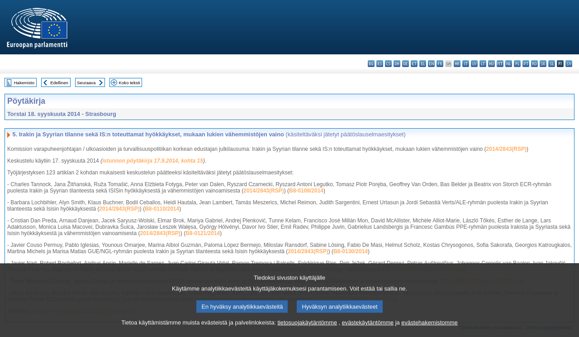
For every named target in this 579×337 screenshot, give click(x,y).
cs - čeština (388, 63)
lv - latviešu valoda (474, 63)
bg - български (371, 63)
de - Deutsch (405, 63)
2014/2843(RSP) (506, 149)
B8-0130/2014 (350, 251)
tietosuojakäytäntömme (307, 326)
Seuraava (86, 82)
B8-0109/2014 (306, 191)
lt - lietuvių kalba (482, 63)
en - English (431, 63)
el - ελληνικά (422, 63)
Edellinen (59, 82)
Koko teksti (129, 82)
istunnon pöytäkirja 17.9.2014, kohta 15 (152, 161)
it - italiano (465, 63)
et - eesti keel (414, 63)
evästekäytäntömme (368, 326)
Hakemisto (24, 82)
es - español (379, 63)
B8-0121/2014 (202, 233)
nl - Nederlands (508, 63)
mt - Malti (500, 63)
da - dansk (397, 63)
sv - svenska (568, 63)
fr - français (440, 63)
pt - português (525, 63)
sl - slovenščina (551, 63)
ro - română (534, 63)
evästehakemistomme (429, 326)
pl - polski (517, 63)
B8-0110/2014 (162, 209)
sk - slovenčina (543, 63)
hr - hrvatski (457, 63)
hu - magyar (491, 63)
